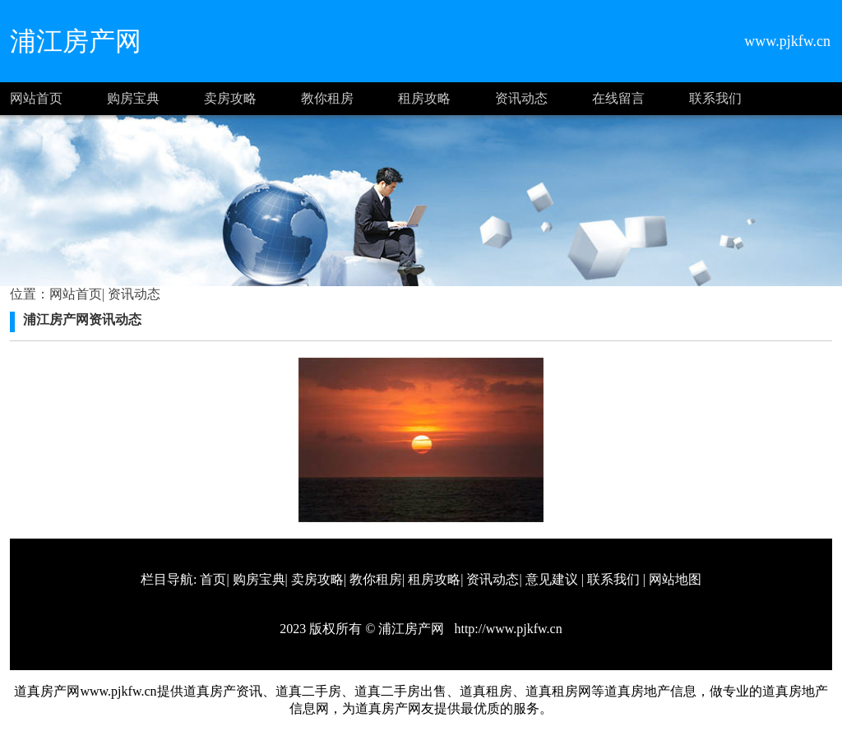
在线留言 (618, 98)
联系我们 (715, 98)
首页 (213, 579)
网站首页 (36, 98)
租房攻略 (424, 98)
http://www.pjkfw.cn (506, 629)
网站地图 (675, 579)
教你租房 (327, 98)
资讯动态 (521, 98)
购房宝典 (133, 98)
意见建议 (551, 579)
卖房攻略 (230, 98)
